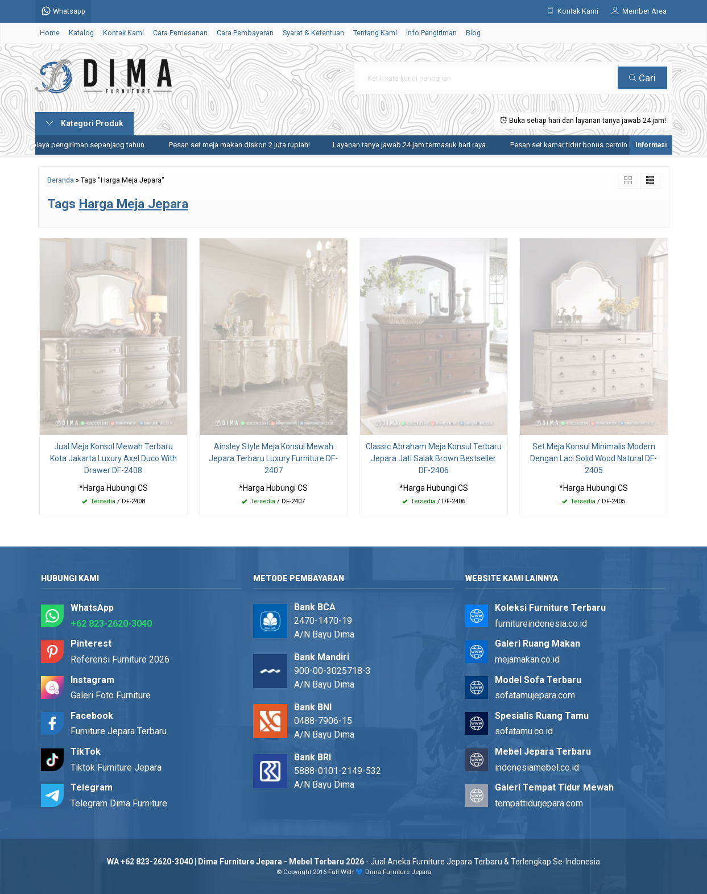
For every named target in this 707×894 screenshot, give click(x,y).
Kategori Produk (84, 123)
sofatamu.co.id (524, 731)
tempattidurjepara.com (539, 803)
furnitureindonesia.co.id (541, 623)
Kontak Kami (123, 32)
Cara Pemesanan (180, 32)
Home (50, 32)
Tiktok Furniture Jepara (116, 767)
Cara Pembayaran (245, 32)
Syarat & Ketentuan (313, 32)
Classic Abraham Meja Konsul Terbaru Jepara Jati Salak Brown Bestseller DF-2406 (434, 458)
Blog (473, 32)
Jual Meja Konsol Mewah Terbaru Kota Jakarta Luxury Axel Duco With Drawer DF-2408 (113, 458)
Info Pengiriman (431, 32)
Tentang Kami (375, 32)
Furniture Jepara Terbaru (119, 731)
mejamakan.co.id (527, 659)
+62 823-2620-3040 (111, 623)
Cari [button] (642, 78)
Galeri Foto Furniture (111, 695)
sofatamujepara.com (535, 695)
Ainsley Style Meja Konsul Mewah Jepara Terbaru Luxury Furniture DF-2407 (273, 458)
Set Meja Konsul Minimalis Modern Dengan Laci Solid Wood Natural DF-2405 (593, 458)
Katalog (81, 32)
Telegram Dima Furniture (119, 803)
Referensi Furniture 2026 (120, 659)
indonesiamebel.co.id (537, 767)
